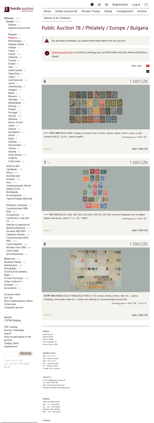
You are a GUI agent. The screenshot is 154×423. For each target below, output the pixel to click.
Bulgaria (12, 38)
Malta (11, 93)
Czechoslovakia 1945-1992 (17, 239)
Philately (8, 18)
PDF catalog (10, 327)
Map (55, 344)
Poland (12, 109)
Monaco (12, 96)
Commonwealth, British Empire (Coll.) (18, 187)
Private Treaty (91, 11)
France (11, 54)
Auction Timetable (14, 330)
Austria (12, 116)
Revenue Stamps (12, 262)
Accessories (10, 288)
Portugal (12, 113)
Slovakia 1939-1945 (16, 231)
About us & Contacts (57, 18)
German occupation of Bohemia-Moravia (18, 226)
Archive (142, 11)
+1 (144, 125)
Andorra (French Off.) (19, 28)
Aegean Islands (16, 44)
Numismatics (11, 265)
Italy (10, 67)
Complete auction (13, 308)
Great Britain (15, 155)
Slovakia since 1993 (16, 248)
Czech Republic (14, 244)
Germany (13, 100)
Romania (12, 119)
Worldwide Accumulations (14, 194)
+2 (144, 287)
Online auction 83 (66, 11)
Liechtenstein (15, 80)
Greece (12, 129)
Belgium (12, 35)
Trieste (12, 149)
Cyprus (11, 77)
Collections (10, 304)
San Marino (14, 132)
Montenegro (15, 41)
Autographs (10, 269)
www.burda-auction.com (56, 385)
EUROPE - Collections (14, 160)
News (47, 11)
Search (7, 334)
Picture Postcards (13, 278)
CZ (146, 4)
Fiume (11, 51)
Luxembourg (14, 87)
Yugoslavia (13, 74)
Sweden (12, 142)
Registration (120, 4)
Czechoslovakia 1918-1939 (17, 210)
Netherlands (14, 103)
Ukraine (12, 152)
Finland (12, 48)
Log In (136, 4)
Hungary (12, 90)
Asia (8, 183)
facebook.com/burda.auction (60, 387)
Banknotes (9, 259)
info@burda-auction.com (56, 380)
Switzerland (14, 145)
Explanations (11, 347)
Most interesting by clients (18, 301)
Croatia (12, 61)
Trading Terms (11, 343)
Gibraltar (13, 57)
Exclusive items (12, 295)
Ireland (11, 64)
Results (8, 317)
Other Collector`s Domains (13, 283)
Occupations (12, 215)
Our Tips (8, 298)
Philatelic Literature (16, 205)
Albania (12, 25)
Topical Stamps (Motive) (19, 199)
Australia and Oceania (13, 177)
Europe (10, 22)
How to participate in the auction (17, 338)
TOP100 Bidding (12, 321)
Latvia (11, 83)
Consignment (124, 11)
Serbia (11, 135)
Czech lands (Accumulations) (14, 252)
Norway (12, 106)
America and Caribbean (12, 167)
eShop (108, 11)
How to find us (48, 344)
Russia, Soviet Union (15, 124)
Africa (9, 173)
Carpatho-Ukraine (15, 235)
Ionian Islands (15, 70)
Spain (11, 139)
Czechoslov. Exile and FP (17, 220)
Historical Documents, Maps (16, 273)
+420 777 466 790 (52, 382)
